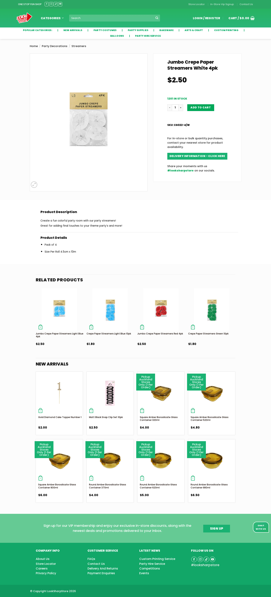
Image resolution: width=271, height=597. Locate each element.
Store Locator (196, 4)
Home (34, 46)
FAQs (91, 559)
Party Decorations (54, 46)
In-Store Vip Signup (222, 4)
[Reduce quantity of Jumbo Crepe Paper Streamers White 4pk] (169, 107)
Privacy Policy (46, 573)
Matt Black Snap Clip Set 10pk (106, 417)
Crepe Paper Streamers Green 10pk (208, 333)
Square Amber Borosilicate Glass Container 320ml (159, 419)
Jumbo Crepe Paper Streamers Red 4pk (160, 333)
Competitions (149, 568)
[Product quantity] (175, 107)
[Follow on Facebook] (47, 4)
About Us (42, 559)
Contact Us (246, 4)
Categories (52, 18)
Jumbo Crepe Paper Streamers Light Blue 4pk (59, 335)
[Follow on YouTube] (60, 4)
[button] (240, 18)
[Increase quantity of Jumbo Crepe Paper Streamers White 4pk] (181, 107)
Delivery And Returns (103, 568)
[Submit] (157, 18)
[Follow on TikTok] (56, 4)
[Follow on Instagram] (51, 4)
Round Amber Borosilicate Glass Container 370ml (107, 486)
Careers (42, 568)
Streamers (79, 46)
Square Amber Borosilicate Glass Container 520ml (209, 419)
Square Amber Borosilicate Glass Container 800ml (57, 486)
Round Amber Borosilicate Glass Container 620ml (158, 486)
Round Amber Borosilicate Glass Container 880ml (209, 486)
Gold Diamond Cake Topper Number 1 (59, 417)
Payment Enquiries (101, 573)
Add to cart (200, 107)
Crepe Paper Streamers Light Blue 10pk (109, 333)
